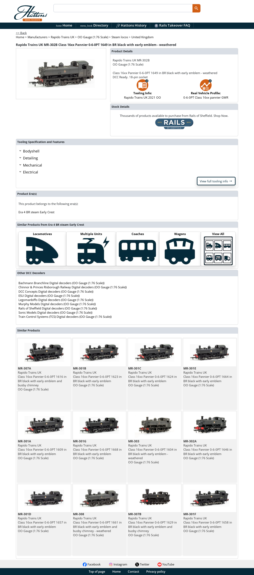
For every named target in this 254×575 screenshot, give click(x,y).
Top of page (97, 571)
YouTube (166, 564)
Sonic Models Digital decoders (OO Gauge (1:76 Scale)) (55, 312)
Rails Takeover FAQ (172, 25)
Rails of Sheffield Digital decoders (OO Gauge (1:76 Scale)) (57, 308)
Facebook (92, 564)
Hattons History (131, 25)
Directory (94, 25)
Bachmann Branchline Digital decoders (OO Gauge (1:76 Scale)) (61, 283)
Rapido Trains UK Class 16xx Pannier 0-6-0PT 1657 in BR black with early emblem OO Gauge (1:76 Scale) (42, 522)
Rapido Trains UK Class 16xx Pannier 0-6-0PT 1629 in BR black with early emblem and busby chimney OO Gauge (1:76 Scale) (152, 524)
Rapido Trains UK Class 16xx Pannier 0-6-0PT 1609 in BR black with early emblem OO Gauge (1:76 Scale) (42, 449)
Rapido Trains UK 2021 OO (142, 91)
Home (64, 25)
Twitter (142, 564)
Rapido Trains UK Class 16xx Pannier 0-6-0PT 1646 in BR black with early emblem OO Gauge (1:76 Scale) (207, 449)
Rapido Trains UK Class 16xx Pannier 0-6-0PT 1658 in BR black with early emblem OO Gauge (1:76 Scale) (207, 522)
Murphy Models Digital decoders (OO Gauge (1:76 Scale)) (57, 304)
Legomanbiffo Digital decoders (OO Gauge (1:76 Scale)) (55, 300)
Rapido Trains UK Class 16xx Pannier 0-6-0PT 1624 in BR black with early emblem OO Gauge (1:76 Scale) (152, 376)
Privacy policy (155, 571)
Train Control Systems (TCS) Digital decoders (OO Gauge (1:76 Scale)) (65, 317)
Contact (133, 571)
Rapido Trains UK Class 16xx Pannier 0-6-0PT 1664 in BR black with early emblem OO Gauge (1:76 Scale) (207, 376)
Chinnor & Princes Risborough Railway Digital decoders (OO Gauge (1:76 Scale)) (72, 287)
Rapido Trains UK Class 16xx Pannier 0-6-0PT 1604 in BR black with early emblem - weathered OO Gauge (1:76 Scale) (152, 451)
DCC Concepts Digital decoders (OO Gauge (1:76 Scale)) (55, 291)
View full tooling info (216, 181)
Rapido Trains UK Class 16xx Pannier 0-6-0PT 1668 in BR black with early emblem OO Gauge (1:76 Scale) (97, 449)
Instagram (118, 564)
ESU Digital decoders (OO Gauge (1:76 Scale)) (49, 296)
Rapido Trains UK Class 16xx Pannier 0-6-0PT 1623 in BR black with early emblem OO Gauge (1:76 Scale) (97, 376)
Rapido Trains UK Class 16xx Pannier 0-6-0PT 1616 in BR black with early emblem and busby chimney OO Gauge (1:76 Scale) (42, 378)
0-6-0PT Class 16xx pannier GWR (205, 91)
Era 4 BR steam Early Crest (36, 212)
